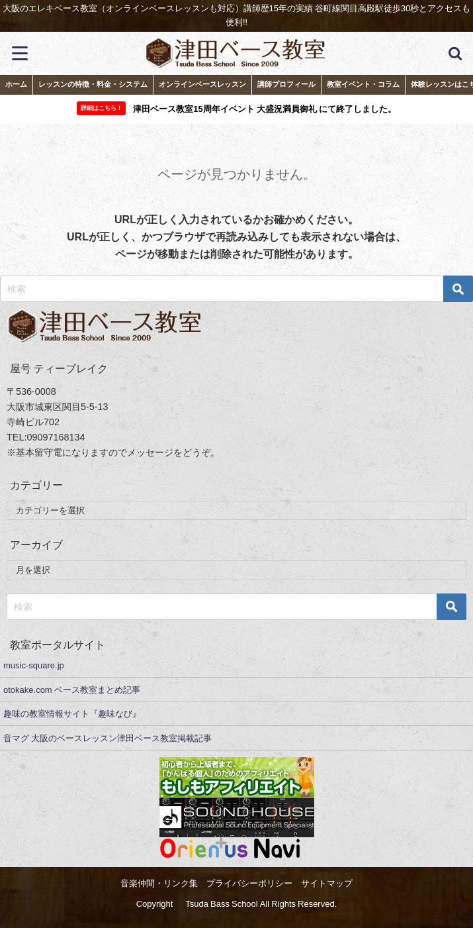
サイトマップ (327, 883)
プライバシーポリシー (249, 883)
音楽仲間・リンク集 (159, 883)
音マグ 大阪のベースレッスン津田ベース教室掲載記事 (107, 738)
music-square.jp (33, 665)
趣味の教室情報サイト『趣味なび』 (72, 713)
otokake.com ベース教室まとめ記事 (71, 690)
